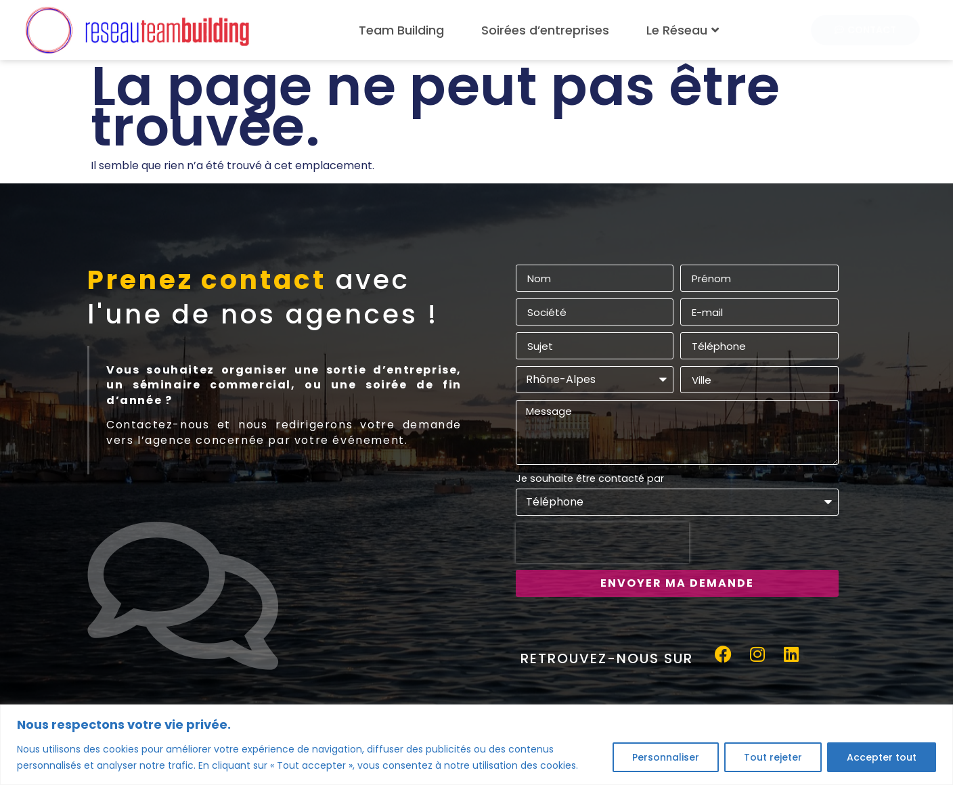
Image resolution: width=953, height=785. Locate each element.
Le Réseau (684, 30)
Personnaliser (665, 757)
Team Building (401, 30)
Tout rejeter (773, 757)
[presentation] (602, 542)
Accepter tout (881, 757)
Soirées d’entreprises (545, 30)
